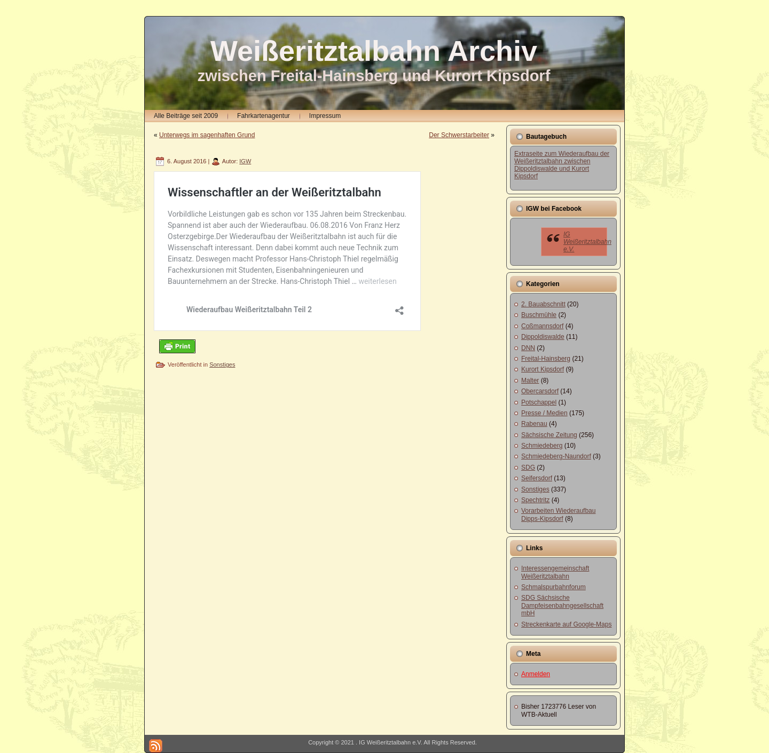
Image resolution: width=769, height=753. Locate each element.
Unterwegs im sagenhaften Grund (207, 135)
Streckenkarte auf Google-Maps (566, 624)
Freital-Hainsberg (545, 358)
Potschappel (538, 402)
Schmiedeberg (541, 445)
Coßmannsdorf (542, 326)
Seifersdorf (536, 478)
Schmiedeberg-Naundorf (556, 456)
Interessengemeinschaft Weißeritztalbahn (555, 572)
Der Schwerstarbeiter (459, 135)
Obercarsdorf (540, 391)
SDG (528, 467)
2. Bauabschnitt (543, 304)
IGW (245, 161)
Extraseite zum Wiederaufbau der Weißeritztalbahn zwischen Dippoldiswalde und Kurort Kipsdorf (561, 165)
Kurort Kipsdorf (542, 369)
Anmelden (535, 674)
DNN (528, 348)
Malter (530, 380)
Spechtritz (535, 500)
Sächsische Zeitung (549, 435)
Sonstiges (222, 364)
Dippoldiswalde (542, 336)
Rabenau (534, 423)
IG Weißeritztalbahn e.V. (587, 242)
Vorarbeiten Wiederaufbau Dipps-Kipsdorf (558, 514)
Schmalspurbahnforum (553, 587)
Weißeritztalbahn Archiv (373, 51)
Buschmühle (538, 315)
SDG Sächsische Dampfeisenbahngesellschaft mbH (562, 605)
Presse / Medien (544, 413)
